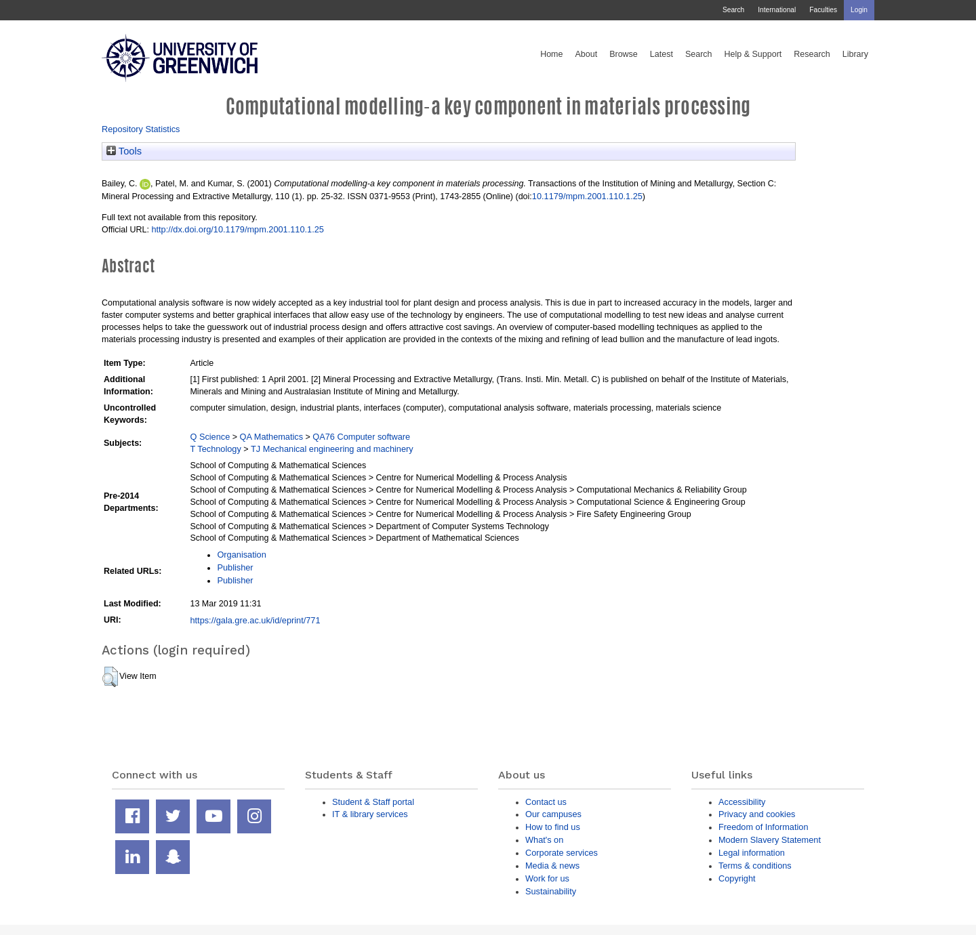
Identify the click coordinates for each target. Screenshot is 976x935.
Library (855, 54)
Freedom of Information (763, 827)
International (777, 10)
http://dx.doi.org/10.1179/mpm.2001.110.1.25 (237, 229)
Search (733, 10)
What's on (544, 840)
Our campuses (553, 814)
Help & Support (753, 54)
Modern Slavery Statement (769, 840)
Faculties (823, 10)
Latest (661, 54)
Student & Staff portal (373, 802)
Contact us (546, 802)
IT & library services (370, 814)
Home (551, 54)
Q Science (210, 437)
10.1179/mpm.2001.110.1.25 (587, 196)
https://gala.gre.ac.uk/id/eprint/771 (255, 620)
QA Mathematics (272, 437)
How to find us (552, 827)
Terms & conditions (755, 865)
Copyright (737, 878)
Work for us (547, 878)
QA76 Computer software (361, 437)
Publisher (235, 567)
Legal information (751, 853)
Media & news (552, 865)
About (586, 54)
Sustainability (550, 891)
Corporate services (561, 853)
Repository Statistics (141, 129)
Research (812, 54)
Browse (623, 54)
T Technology (215, 449)
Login (859, 10)
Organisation (241, 554)
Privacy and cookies (756, 814)
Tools (124, 151)
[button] (110, 677)
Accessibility (741, 802)
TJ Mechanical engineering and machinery (332, 449)
